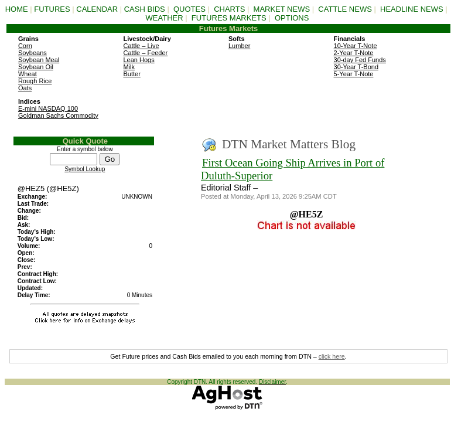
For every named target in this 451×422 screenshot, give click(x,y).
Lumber (239, 45)
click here (332, 356)
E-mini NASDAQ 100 (48, 108)
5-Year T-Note (354, 73)
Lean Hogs (138, 59)
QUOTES (189, 9)
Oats (25, 87)
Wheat (27, 73)
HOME (16, 9)
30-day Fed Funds (360, 59)
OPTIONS (292, 17)
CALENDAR (97, 9)
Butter (131, 73)
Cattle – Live (141, 45)
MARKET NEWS (282, 9)
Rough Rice (35, 80)
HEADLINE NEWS (411, 9)
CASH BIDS (144, 9)
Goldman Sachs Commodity (58, 115)
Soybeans (32, 52)
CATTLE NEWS (345, 9)
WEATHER (164, 17)
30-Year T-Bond (356, 66)
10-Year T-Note (355, 45)
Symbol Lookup (84, 169)
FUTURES (52, 9)
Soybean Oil (35, 66)
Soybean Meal (38, 59)
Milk (129, 66)
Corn (25, 45)
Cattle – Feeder (145, 52)
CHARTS (229, 9)
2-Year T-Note (354, 52)
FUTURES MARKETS (229, 17)
